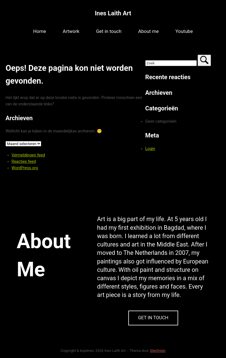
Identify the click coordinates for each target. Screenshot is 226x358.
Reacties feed (24, 161)
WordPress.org (25, 168)
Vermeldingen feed (28, 155)
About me (148, 31)
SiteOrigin (157, 351)
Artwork (71, 31)
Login (150, 148)
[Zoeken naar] (171, 63)
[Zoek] (204, 60)
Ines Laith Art (113, 13)
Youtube (184, 31)
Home (39, 31)
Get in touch (108, 31)
